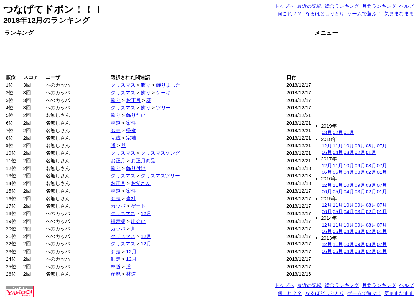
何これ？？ (290, 13)
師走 (116, 130)
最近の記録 (309, 6)
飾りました (168, 85)
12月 (146, 213)
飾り (146, 85)
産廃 (116, 274)
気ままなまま (399, 13)
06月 (327, 152)
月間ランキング (379, 6)
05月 (338, 172)
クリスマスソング (160, 153)
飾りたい (136, 115)
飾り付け (136, 168)
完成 (116, 138)
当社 (131, 198)
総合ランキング (342, 6)
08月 (371, 145)
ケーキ (163, 92)
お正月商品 (143, 160)
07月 (382, 145)
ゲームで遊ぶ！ (364, 13)
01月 (349, 132)
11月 (338, 145)
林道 (116, 123)
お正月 (133, 100)
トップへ (284, 6)
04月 (338, 152)
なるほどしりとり (324, 13)
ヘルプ (406, 6)
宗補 (131, 138)
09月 (360, 145)
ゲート (138, 206)
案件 (131, 123)
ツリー (163, 107)
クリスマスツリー (160, 175)
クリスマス (123, 85)
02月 (338, 132)
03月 (327, 132)
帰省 (131, 130)
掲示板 (118, 221)
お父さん (141, 183)
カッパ (118, 206)
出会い (138, 221)
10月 (349, 145)
